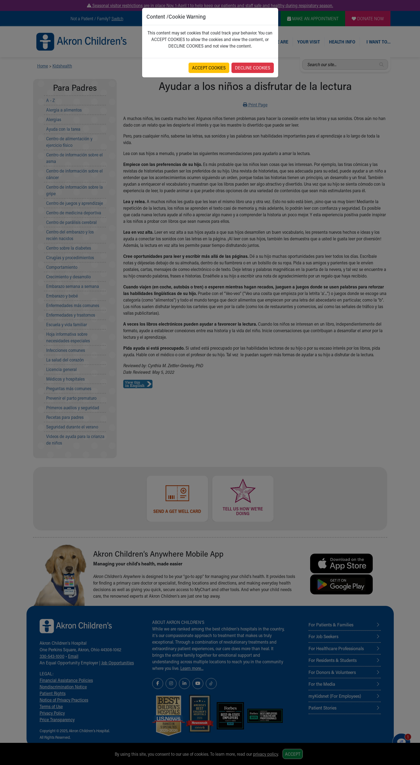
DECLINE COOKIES (252, 68)
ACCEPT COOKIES (209, 68)
